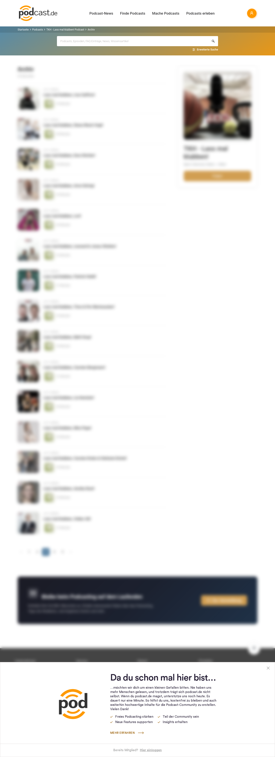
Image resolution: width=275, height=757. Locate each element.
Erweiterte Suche (207, 49)
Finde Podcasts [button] (132, 13)
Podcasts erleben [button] (200, 13)
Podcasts (37, 29)
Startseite (23, 29)
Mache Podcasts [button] (165, 13)
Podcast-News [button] (101, 13)
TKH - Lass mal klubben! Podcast (65, 29)
